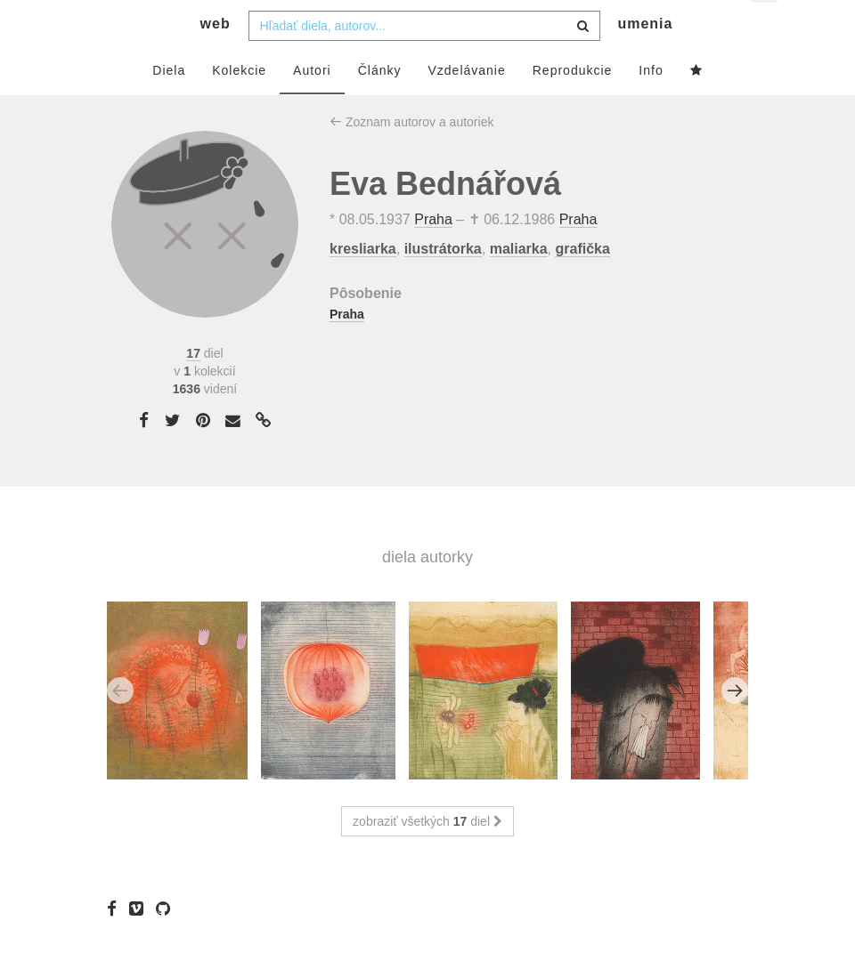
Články (380, 104)
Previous (120, 725)
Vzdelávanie (466, 104)
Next (734, 725)
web (215, 58)
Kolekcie (239, 104)
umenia (644, 58)
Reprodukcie (573, 104)
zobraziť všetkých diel (427, 856)
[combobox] (424, 59)
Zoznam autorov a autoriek (411, 156)
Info (651, 104)
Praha (433, 254)
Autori (312, 104)
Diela (168, 104)
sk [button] (765, 27)
